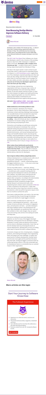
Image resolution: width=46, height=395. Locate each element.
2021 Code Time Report (16, 58)
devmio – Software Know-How (7, 2)
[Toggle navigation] (7, 2)
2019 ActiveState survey (23, 73)
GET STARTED (13, 332)
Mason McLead (14, 41)
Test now (39, 2)
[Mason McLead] (8, 42)
